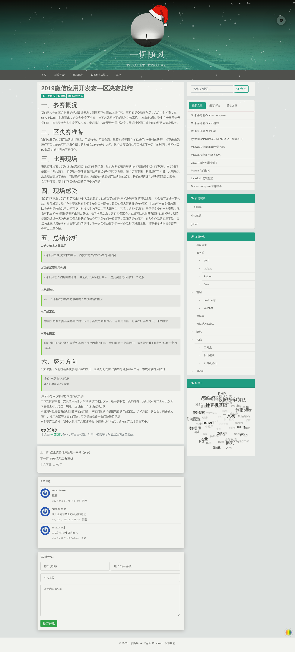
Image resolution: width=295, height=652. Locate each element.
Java (207, 284)
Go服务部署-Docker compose (208, 115)
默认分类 (201, 244)
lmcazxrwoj (58, 527)
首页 (43, 74)
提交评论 (49, 623)
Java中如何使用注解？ (204, 162)
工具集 (208, 347)
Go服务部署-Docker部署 (205, 123)
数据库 (200, 315)
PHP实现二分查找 (61, 458)
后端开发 (59, 74)
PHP (206, 260)
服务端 (200, 252)
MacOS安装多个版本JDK (205, 154)
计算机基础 (210, 363)
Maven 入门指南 (200, 170)
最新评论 (214, 105)
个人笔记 (196, 215)
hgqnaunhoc (59, 508)
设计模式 (209, 355)
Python (208, 276)
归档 (118, 74)
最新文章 (197, 105)
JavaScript (210, 300)
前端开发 (77, 74)
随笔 (63, 96)
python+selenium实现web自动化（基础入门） (218, 138)
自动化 (200, 371)
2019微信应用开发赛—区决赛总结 (87, 88)
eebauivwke (59, 490)
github (194, 224)
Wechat (208, 307)
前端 (199, 292)
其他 (199, 339)
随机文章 (232, 105)
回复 (84, 500)
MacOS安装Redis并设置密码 (208, 146)
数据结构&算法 (99, 74)
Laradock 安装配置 (202, 178)
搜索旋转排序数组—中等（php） (71, 452)
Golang (208, 268)
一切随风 (147, 54)
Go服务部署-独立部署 (203, 131)
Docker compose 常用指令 (206, 186)
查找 (241, 89)
